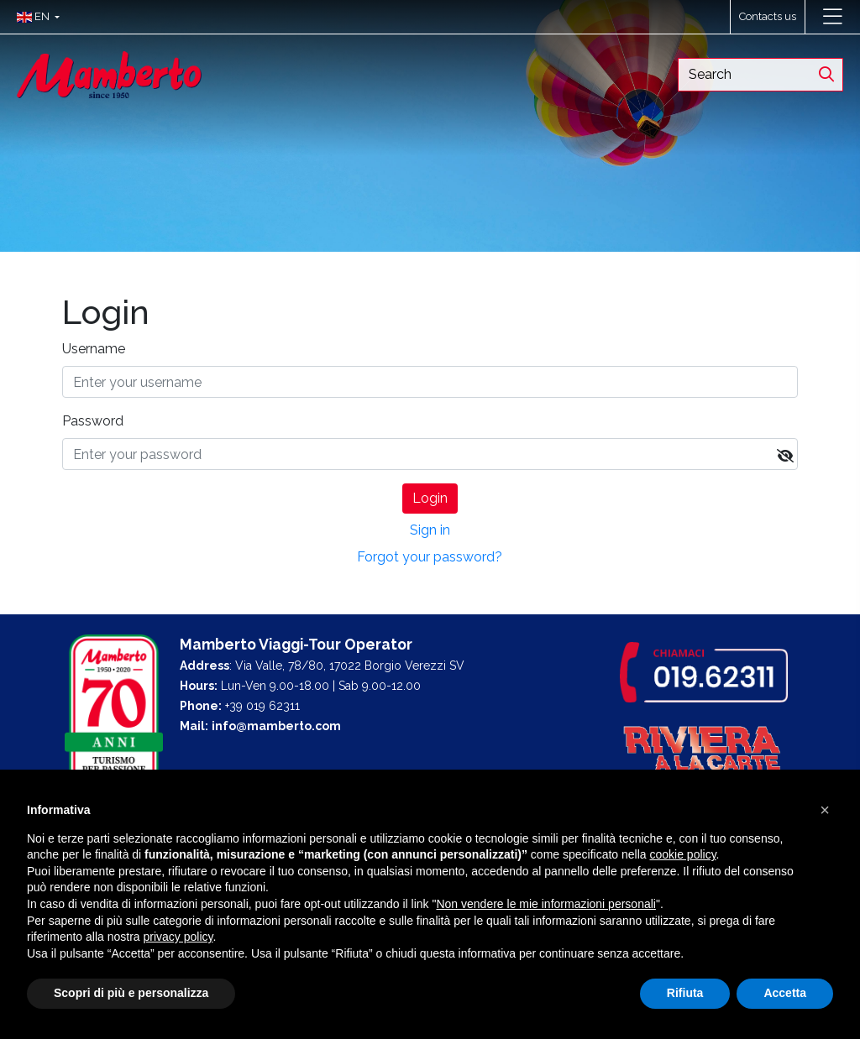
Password (92, 421)
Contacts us (767, 16)
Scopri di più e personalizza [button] (131, 993)
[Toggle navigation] (832, 17)
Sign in (430, 530)
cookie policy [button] (682, 854)
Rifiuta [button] (685, 993)
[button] (34, 16)
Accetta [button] (784, 993)
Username (93, 349)
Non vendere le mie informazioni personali (545, 904)
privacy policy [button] (178, 936)
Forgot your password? (429, 557)
